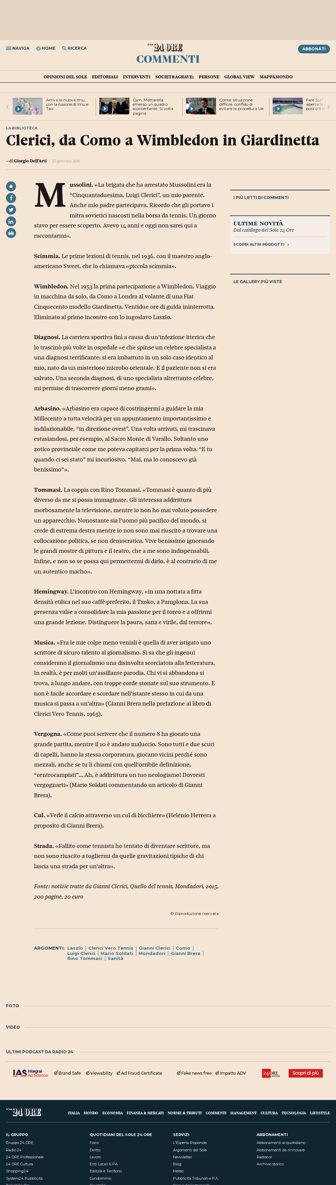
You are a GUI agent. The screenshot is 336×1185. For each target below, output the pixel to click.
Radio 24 (14, 1150)
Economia (112, 1112)
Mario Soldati (117, 953)
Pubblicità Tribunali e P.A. (196, 1178)
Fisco (94, 1142)
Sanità (115, 958)
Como (183, 948)
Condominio (100, 1178)
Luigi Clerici (81, 953)
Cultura (269, 1112)
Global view (239, 77)
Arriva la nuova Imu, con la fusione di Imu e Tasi (67, 104)
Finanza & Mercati (145, 1112)
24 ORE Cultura (19, 1164)
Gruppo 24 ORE (19, 1142)
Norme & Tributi (185, 1112)
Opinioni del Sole (65, 77)
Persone (209, 77)
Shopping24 (17, 1171)
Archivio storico (270, 1164)
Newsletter (182, 1157)
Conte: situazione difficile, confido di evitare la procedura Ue (241, 104)
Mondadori (152, 953)
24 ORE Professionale (25, 1157)
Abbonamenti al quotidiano (281, 1142)
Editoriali (105, 77)
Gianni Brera (185, 953)
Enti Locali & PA (104, 1164)
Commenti (168, 58)
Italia (74, 1112)
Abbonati (314, 48)
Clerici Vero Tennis (110, 948)
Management (243, 1112)
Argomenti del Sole (190, 1150)
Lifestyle (320, 1112)
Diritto (95, 1150)
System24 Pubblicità (24, 1178)
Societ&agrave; (174, 77)
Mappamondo (276, 77)
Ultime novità (258, 223)
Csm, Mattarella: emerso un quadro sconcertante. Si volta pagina (153, 106)
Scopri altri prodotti (261, 244)
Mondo (91, 1112)
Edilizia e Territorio (106, 1171)
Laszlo (75, 948)
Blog (177, 1164)
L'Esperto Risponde (190, 1142)
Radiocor (264, 1157)
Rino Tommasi (84, 958)
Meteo (178, 1171)
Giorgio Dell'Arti (30, 161)
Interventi (136, 77)
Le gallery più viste (257, 281)
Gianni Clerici (154, 948)
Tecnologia (294, 1112)
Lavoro (95, 1157)
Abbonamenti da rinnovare (281, 1150)
